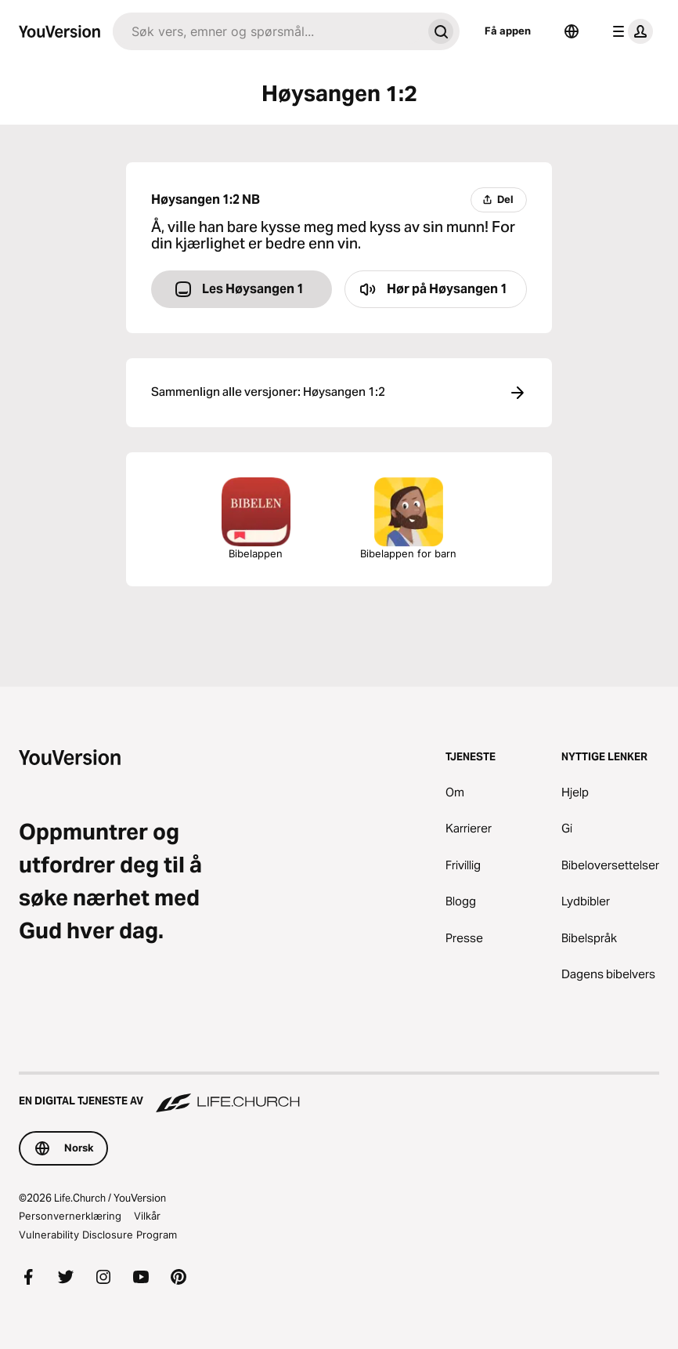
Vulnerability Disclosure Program (98, 1234)
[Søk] (267, 31)
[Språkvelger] (571, 31)
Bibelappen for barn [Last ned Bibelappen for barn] (408, 518)
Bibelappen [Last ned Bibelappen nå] (256, 518)
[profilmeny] (629, 31)
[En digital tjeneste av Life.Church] (339, 1093)
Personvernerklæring (70, 1215)
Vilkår (147, 1215)
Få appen (508, 30)
